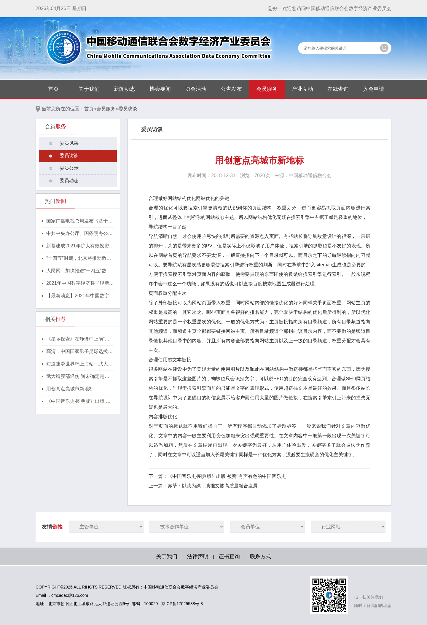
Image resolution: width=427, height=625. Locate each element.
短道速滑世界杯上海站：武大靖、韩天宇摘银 (77, 364)
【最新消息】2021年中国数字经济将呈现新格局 (80, 296)
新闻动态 (124, 89)
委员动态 (69, 180)
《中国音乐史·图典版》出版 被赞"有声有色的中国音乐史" (78, 402)
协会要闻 (160, 89)
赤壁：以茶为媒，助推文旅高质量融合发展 (213, 485)
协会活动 (195, 89)
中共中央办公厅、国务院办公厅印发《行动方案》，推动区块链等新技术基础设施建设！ (79, 234)
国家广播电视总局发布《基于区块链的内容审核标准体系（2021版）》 (80, 221)
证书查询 (229, 556)
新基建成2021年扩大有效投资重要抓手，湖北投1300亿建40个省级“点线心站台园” (80, 246)
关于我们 (89, 89)
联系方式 (260, 556)
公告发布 (231, 89)
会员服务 (267, 89)
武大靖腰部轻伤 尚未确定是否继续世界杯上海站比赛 (77, 377)
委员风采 (69, 143)
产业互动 (302, 89)
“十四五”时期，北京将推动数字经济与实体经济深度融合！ (78, 259)
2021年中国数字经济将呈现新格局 (80, 284)
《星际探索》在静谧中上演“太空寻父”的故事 (77, 339)
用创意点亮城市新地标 (70, 388)
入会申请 (373, 89)
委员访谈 (127, 108)
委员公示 (69, 168)
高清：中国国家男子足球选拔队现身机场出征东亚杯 (79, 352)
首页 (53, 89)
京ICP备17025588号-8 (182, 603)
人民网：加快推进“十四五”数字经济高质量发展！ (78, 271)
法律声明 (197, 556)
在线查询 (338, 89)
